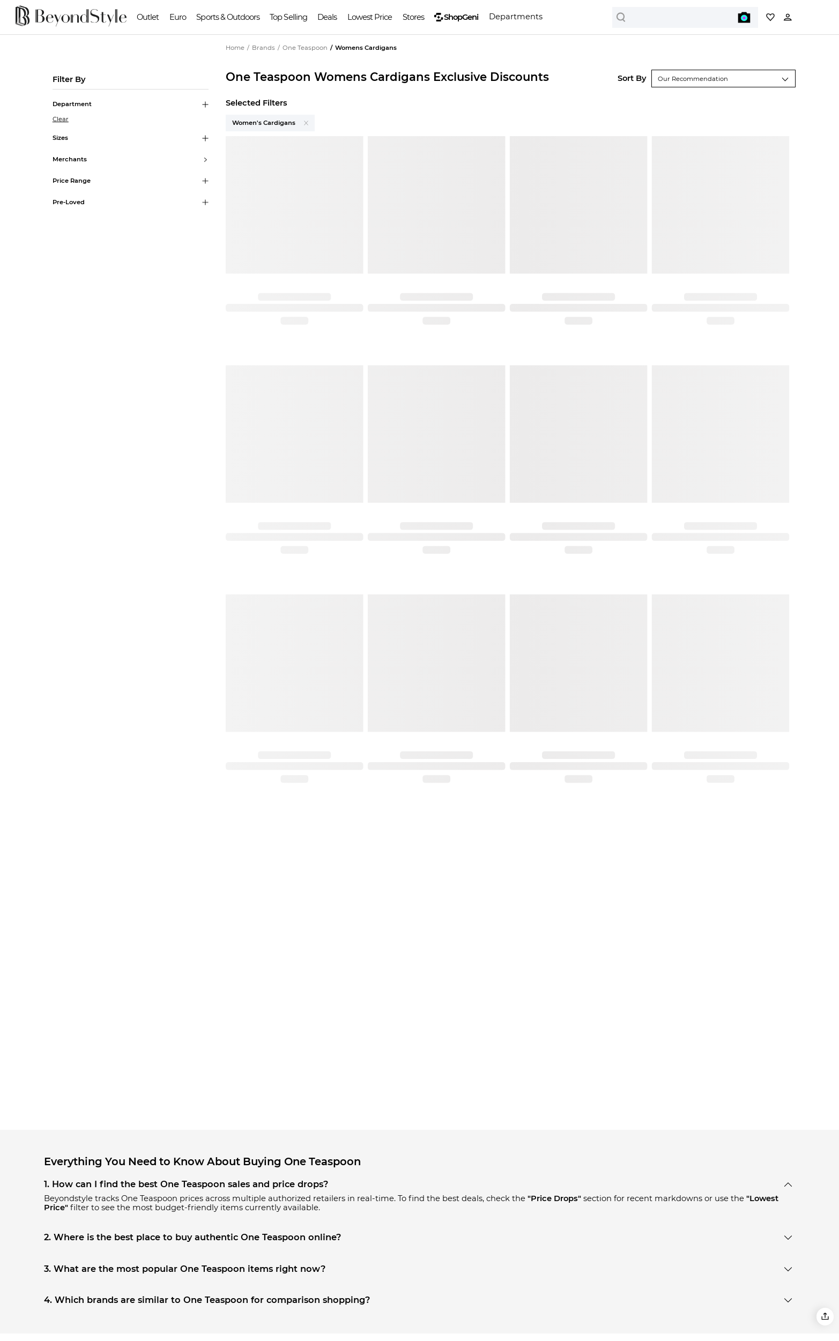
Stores (413, 17)
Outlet (148, 17)
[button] (825, 1316)
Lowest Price (369, 17)
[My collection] (770, 17)
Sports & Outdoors (227, 17)
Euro (177, 17)
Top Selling (288, 17)
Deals (327, 17)
